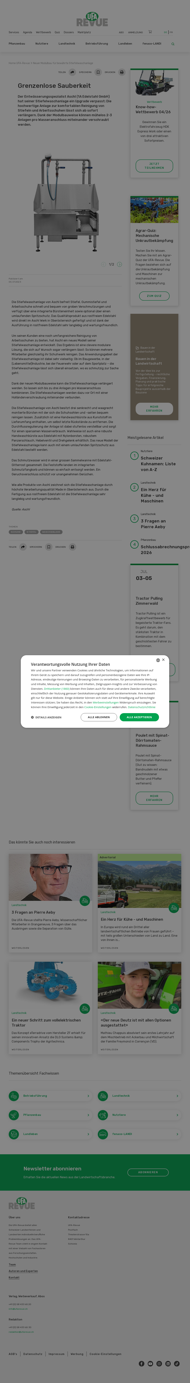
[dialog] (95, 691)
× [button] (163, 660)
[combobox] (158, 660)
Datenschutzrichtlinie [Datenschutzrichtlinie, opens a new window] (141, 707)
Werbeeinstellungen (106, 702)
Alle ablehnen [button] (99, 717)
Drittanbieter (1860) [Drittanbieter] (56, 688)
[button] (46, 717)
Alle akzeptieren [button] (139, 717)
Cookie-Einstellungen (97, 707)
